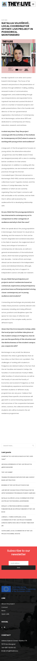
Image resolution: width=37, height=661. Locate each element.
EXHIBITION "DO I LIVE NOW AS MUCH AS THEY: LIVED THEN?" (17, 457)
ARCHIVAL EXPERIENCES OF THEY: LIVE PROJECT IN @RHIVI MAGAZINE (16, 465)
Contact (4, 607)
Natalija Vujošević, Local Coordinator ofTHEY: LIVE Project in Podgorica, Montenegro (17, 499)
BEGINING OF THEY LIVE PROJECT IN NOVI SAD (15, 485)
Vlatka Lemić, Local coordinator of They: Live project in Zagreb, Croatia (16, 532)
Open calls (5, 614)
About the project (8, 604)
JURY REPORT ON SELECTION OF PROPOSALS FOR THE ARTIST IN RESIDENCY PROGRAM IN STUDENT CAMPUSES (18, 491)
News (3, 611)
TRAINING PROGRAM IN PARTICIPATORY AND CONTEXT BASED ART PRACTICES (17, 478)
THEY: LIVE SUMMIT (7, 472)
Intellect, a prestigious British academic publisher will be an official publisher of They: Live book (18, 509)
